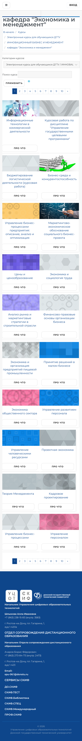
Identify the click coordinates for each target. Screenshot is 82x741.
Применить (14, 83)
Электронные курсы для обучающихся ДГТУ (33, 37)
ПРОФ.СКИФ (13, 714)
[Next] (67, 91)
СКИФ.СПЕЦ (13, 703)
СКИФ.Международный (20, 709)
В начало (8, 32)
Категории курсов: (13, 58)
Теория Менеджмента (18, 493)
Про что (20, 148)
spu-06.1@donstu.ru (16, 674)
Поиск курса (9, 74)
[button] (29, 83)
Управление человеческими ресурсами (19, 453)
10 (62, 91)
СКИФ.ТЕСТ (12, 692)
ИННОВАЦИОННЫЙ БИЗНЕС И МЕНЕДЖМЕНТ (35, 42)
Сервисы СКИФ (17, 680)
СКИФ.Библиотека (17, 697)
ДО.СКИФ (11, 686)
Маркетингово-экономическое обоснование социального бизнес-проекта (59, 230)
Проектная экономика (58, 449)
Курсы (22, 32)
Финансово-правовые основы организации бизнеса (59, 318)
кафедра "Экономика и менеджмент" (29, 47)
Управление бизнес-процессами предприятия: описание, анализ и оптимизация (20, 230)
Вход (73, 5)
